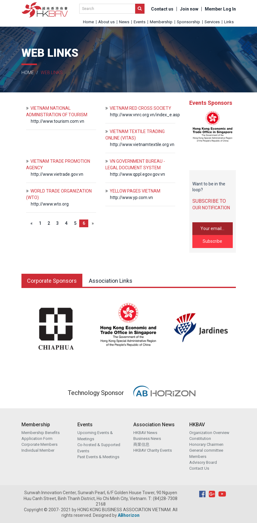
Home (88, 22)
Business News (147, 438)
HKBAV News (145, 432)
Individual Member (37, 450)
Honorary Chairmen (206, 444)
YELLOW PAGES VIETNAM (135, 190)
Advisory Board (203, 462)
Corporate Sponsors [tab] (52, 280)
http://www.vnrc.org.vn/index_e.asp (145, 114)
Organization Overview (209, 432)
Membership (161, 22)
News (124, 22)
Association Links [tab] (110, 280)
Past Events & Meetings (98, 456)
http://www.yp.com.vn (131, 197)
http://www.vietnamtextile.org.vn (142, 144)
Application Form (37, 438)
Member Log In (220, 9)
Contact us (162, 9)
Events (139, 22)
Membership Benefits (40, 432)
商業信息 (141, 444)
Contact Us (199, 468)
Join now (189, 9)
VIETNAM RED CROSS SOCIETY (140, 108)
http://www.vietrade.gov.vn (57, 174)
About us (106, 22)
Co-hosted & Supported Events (98, 447)
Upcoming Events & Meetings (95, 435)
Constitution (200, 438)
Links (229, 22)
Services (212, 22)
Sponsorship (188, 22)
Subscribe (212, 241)
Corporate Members (39, 444)
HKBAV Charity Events (152, 450)
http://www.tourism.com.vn (57, 121)
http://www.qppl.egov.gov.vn (137, 174)
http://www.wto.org (50, 204)
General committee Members (206, 453)
